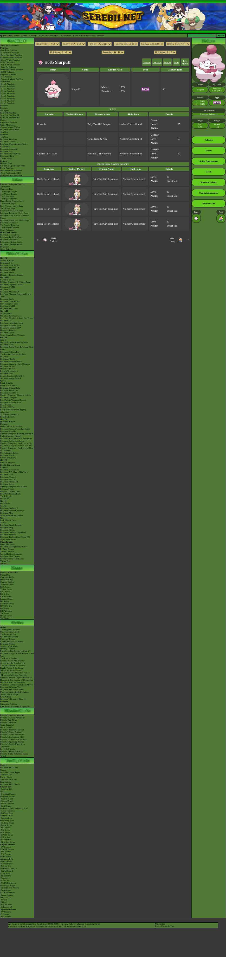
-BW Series (5, 832)
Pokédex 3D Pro (7, 407)
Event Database (7, 168)
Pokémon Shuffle (7, 359)
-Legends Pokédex (8, 74)
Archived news (12, 45)
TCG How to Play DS (9, 414)
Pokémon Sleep (7, 272)
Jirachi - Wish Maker (9, 646)
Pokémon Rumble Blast (10, 402)
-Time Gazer (5, 897)
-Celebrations (6, 818)
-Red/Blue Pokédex (8, 50)
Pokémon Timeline (8, 139)
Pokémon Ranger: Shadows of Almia (16, 445)
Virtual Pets (5, 561)
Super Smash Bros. (8, 539)
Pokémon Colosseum (9, 470)
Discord (41, 35)
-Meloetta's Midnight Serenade (13, 675)
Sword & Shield (7, 280)
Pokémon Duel (6, 373)
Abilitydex (5, 110)
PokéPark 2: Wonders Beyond (13, 400)
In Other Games (7, 549)
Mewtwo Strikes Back (9, 632)
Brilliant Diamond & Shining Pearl (15, 282)
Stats (176, 62)
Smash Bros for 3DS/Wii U (12, 376)
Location (157, 62)
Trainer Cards (6, 774)
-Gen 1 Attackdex (7, 84)
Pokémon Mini (6, 513)
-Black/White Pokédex (10, 60)
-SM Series (5, 827)
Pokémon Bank (6, 344)
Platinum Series (7, 603)
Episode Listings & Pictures (12, 184)
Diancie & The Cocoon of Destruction (16, 680)
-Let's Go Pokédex (8, 67)
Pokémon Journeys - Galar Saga (14, 213)
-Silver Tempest (7, 803)
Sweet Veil (172, 181)
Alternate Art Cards (8, 779)
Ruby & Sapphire (7, 462)
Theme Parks (6, 158)
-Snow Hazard (6, 871)
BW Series (5, 608)
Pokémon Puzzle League (11, 525)
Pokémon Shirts (7, 156)
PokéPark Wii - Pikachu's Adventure (16, 438)
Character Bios (6, 189)
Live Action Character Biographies (15, 706)
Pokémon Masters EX (9, 267)
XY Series (4, 613)
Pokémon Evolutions (9, 239)
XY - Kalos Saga (7, 208)
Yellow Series (6, 589)
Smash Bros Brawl (8, 457)
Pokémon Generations (9, 235)
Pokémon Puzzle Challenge (12, 510)
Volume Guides (7, 584)
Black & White (6, 383)
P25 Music (5, 146)
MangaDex (5, 575)
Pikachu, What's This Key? (12, 751)
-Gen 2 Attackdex (7, 86)
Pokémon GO (6, 263)
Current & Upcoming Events (12, 166)
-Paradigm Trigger (8, 885)
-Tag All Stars (6, 904)
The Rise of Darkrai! (9, 658)
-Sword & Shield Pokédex (11, 69)
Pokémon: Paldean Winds (11, 244)
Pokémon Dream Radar (10, 388)
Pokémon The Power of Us (12, 689)
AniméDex (5, 186)
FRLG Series (6, 596)
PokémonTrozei (7, 489)
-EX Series (5, 837)
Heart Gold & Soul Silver (11, 426)
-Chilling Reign (7, 823)
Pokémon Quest (7, 332)
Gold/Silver (5, 503)
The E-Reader (6, 496)
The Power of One (8, 634)
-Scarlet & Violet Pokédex (11, 79)
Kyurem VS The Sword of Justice (14, 673)
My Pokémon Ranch (9, 453)
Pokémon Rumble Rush (10, 325)
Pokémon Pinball (7, 530)
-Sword (3, 900)
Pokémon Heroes (7, 644)
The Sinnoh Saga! (8, 203)
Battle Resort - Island (48, 179)
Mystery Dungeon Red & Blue (13, 486)
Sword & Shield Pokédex (84, 35)
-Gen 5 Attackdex (7, 93)
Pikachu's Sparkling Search (12, 742)
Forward (165, 926)
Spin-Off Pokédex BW (10, 117)
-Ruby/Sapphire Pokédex (11, 55)
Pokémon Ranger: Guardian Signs (15, 429)
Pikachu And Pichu (8, 720)
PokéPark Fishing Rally (10, 494)
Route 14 (41, 124)
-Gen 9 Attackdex (7, 103)
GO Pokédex (65, 35)
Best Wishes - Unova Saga (11, 206)
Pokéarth (100, 35)
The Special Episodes (9, 225)
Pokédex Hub (52, 35)
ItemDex (4, 105)
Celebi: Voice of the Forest (11, 641)
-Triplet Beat (5, 876)
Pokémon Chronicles (9, 223)
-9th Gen (4, 132)
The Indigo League (8, 191)
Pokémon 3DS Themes (10, 556)
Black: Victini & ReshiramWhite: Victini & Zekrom (11, 669)
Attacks (167, 62)
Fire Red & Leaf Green (10, 465)
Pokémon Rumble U (9, 393)
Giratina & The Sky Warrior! (12, 660)
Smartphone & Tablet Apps (12, 559)
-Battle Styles (6, 825)
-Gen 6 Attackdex (7, 96)
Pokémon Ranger (7, 484)
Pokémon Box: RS (8, 479)
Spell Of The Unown (9, 636)
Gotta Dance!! (6, 727)
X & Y (3, 340)
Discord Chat (6, 163)
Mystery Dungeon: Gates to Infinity (15, 395)
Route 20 (41, 139)
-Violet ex (4, 880)
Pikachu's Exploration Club (12, 737)
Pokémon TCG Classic (10, 784)
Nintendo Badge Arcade (10, 378)
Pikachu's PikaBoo (8, 722)
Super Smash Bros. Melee (11, 515)
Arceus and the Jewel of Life (12, 663)
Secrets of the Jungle (9, 694)
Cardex (3, 120)
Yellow (3, 522)
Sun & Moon (6, 313)
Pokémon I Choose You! (10, 687)
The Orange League (8, 194)
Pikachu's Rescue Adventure (12, 717)
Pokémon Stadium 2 (9, 508)
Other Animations (8, 249)
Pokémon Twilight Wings (11, 237)
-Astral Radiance (7, 811)
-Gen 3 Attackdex (7, 89)
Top (172, 926)
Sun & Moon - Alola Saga (11, 210)
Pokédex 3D (5, 405)
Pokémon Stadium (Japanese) (13, 532)
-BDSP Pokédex (7, 72)
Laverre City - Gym (47, 153)
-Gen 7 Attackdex (7, 98)
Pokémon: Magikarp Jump (11, 323)
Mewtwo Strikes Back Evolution (14, 692)
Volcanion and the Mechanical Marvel (16, 685)
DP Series (4, 601)
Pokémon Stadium (8, 534)
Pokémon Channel (8, 477)
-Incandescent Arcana (9, 888)
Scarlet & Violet (7, 260)
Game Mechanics (7, 125)
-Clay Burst (5, 873)
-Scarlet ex (5, 878)
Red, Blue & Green (8, 520)
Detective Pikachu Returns (11, 275)
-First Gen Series (7, 842)
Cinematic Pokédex (8, 122)
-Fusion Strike (6, 815)
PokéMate (4, 498)
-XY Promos (5, 854)
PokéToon (4, 247)
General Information (9, 572)
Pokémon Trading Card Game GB (15, 537)
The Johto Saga (7, 196)
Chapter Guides (7, 582)
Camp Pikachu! (7, 725)
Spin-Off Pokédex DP (9, 115)
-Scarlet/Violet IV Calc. (10, 127)
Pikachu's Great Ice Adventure (13, 739)
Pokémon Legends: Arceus (11, 284)
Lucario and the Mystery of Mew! (15, 651)
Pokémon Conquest (8, 397)
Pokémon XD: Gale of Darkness (14, 472)
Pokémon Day (6, 151)
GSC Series (5, 591)
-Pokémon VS (6, 907)
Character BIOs (7, 577)
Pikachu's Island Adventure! (12, 734)
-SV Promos (5, 847)
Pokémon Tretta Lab (9, 390)
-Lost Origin (5, 806)
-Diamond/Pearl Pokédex (11, 57)
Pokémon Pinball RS (9, 482)
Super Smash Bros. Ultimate (12, 335)
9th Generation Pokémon (11, 170)
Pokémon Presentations (10, 153)
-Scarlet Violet (6, 799)
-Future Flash (6, 861)
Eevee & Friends (7, 749)
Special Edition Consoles (11, 554)
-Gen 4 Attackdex (7, 91)
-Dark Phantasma (7, 892)
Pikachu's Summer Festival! (12, 730)
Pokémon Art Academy (10, 352)
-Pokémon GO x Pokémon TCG (14, 808)
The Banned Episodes (9, 227)
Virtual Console (7, 551)
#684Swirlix (54, 239)
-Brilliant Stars (6, 813)
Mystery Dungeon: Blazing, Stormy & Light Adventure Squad (16, 434)
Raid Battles (5, 782)
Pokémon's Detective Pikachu (13, 699)
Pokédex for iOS (7, 417)
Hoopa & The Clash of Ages (12, 682)
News (2, 45)
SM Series (4, 618)
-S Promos (4, 914)
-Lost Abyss (5, 890)
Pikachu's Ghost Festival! (11, 732)
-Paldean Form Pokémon (11, 175)
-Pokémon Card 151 (9, 868)
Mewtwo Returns (7, 639)
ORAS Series (6, 616)
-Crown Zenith (6, 801)
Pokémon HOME (7, 287)
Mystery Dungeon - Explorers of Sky (16, 443)
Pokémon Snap (6, 527)
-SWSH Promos (7, 849)
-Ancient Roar (6, 863)
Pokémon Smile (7, 299)
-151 (2, 791)
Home (16, 35)
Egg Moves (185, 62)
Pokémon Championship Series (13, 144)
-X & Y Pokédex (7, 62)
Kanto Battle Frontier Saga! (12, 201)
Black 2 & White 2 (8, 385)
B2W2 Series (6, 611)
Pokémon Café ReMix (10, 265)
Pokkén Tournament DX (10, 328)
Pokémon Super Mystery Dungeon (15, 364)
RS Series (4, 594)
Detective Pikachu (8, 330)
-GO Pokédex (6, 77)
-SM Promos (5, 851)
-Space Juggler (6, 895)
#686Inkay (172, 239)
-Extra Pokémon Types (10, 772)
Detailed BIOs (6, 579)
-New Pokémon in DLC (10, 173)
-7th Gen (4, 137)
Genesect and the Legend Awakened (16, 677)
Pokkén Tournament (9, 371)
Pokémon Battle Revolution (12, 441)
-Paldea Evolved (7, 796)
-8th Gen (4, 134)
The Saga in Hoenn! (9, 198)
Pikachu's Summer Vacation (12, 715)
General (147, 62)
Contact (32, 35)
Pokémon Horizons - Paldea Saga (14, 220)
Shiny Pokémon (7, 230)
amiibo (3, 563)
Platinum (4, 424)
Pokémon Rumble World (11, 361)
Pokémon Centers (8, 141)
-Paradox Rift (6, 789)
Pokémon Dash (6, 474)
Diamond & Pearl (8, 421)
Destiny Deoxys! (7, 648)
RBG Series (5, 587)
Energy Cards (6, 777)
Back (157, 926)
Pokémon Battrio (7, 455)
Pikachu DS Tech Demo (10, 491)
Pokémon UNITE (7, 270)
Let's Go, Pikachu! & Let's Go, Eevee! (16, 318)
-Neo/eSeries (5, 839)
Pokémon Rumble (8, 431)
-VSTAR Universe (8, 883)
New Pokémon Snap (9, 304)
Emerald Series (6, 599)
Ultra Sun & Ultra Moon (11, 316)
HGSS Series (6, 606)
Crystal (3, 506)
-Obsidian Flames (8, 794)
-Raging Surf (6, 866)
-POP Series (5, 856)
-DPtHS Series (6, 835)
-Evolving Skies (7, 820)
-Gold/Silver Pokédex (9, 52)
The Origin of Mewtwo (10, 629)
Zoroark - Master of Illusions (12, 665)
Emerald (4, 467)
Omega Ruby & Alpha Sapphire (14, 342)
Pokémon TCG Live (9, 308)
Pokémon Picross (7, 366)
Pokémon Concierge (9, 149)
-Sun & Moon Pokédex (10, 64)
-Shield (3, 902)
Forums (24, 35)
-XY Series (5, 830)
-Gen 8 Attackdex (7, 101)
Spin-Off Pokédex (8, 113)
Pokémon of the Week (9, 129)
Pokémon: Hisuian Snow (11, 242)
